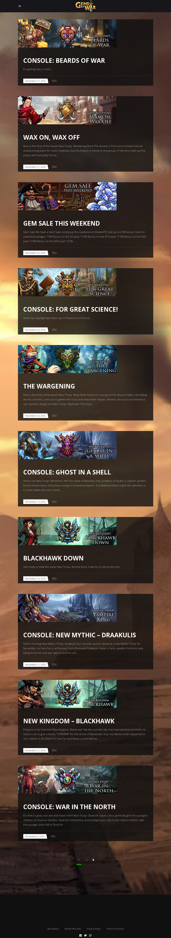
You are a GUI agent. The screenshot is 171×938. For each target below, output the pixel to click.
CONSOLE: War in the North (69, 807)
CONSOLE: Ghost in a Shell (67, 472)
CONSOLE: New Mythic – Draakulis (79, 635)
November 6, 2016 (34, 836)
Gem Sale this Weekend (61, 223)
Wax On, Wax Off (51, 137)
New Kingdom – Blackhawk (68, 721)
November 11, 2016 (35, 664)
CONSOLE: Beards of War (64, 60)
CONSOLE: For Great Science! (70, 309)
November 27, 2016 (35, 80)
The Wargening (49, 386)
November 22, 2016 (35, 252)
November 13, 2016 (35, 501)
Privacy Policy (94, 928)
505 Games (53, 928)
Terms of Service (115, 928)
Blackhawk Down (53, 558)
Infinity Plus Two (72, 928)
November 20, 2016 (35, 329)
